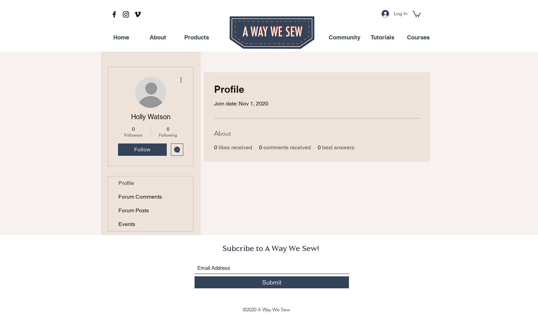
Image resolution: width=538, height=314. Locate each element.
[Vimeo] (137, 14)
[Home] (121, 38)
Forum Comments (140, 196)
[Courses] (418, 38)
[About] (158, 38)
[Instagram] (126, 14)
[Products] (197, 38)
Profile (126, 183)
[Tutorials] (382, 38)
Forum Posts (133, 210)
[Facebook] (114, 14)
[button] (416, 13)
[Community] (344, 38)
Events (126, 224)
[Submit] (272, 282)
